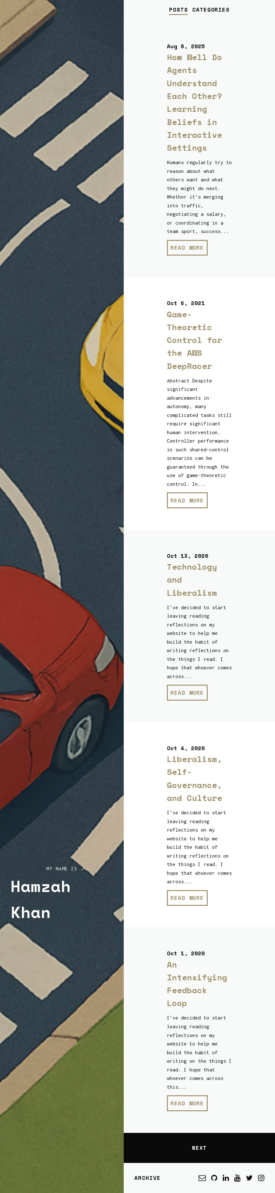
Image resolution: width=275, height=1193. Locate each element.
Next (199, 1148)
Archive (147, 1178)
